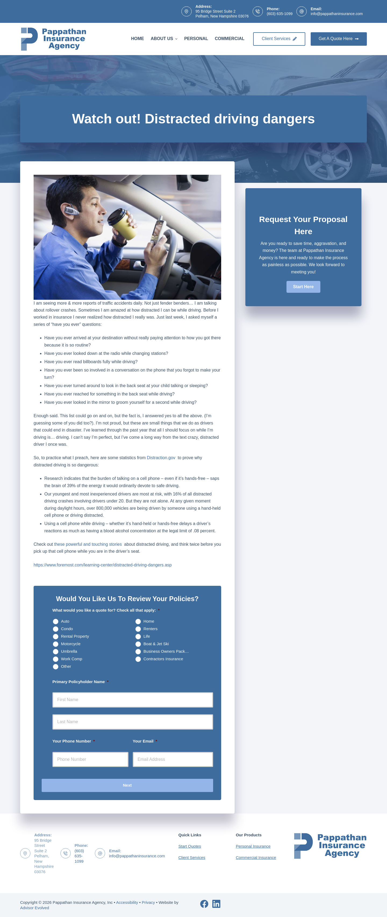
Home (137, 38)
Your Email (145, 741)
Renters (151, 628)
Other (66, 666)
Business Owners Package (168, 651)
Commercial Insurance (256, 857)
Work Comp (71, 658)
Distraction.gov (162, 457)
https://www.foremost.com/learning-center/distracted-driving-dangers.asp (103, 565)
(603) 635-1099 (280, 14)
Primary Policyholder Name (80, 681)
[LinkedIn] (216, 904)
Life (147, 636)
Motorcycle (71, 643)
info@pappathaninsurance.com (337, 14)
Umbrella (69, 651)
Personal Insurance (253, 846)
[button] (303, 287)
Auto (65, 621)
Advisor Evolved (34, 907)
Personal (196, 38)
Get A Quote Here (339, 38)
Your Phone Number (73, 741)
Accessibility (127, 902)
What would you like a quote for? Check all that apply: (106, 610)
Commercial (229, 38)
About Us (165, 38)
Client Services (279, 38)
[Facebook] (204, 904)
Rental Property (75, 636)
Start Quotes (189, 846)
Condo (67, 628)
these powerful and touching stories (88, 544)
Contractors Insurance (163, 658)
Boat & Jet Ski (156, 643)
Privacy (148, 902)
